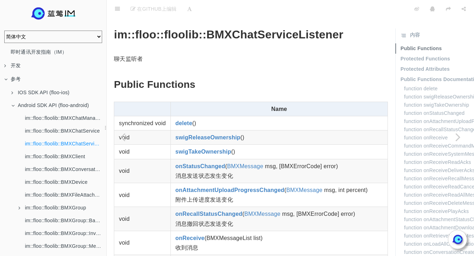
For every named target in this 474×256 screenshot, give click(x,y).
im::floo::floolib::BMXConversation (63, 169)
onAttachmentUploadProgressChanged (229, 172)
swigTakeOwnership (203, 134)
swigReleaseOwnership (208, 120)
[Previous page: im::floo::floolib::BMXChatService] (123, 137)
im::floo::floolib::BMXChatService (62, 131)
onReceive (190, 220)
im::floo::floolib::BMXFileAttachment (65, 195)
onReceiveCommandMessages (218, 244)
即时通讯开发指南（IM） (39, 52)
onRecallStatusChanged (208, 196)
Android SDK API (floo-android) (50, 105)
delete (183, 105)
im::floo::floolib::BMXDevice (56, 182)
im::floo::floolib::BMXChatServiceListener (65, 143)
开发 (12, 65)
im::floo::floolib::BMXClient (55, 156)
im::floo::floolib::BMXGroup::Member (65, 246)
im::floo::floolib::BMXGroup (52, 207)
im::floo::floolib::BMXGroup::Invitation (65, 233)
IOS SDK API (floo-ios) (40, 92)
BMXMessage (245, 148)
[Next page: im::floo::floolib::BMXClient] (458, 137)
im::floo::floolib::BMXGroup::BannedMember (65, 220)
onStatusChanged (200, 148)
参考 (12, 79)
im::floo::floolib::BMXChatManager (64, 118)
